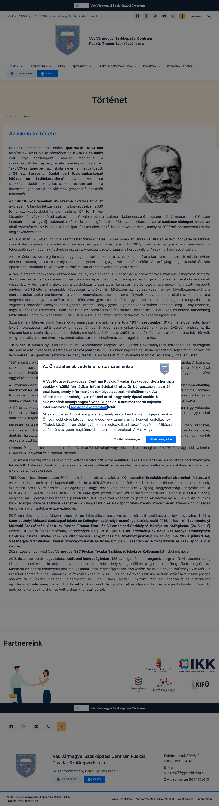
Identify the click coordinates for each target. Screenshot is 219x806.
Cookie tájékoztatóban (88, 407)
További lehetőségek (127, 439)
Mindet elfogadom (161, 439)
